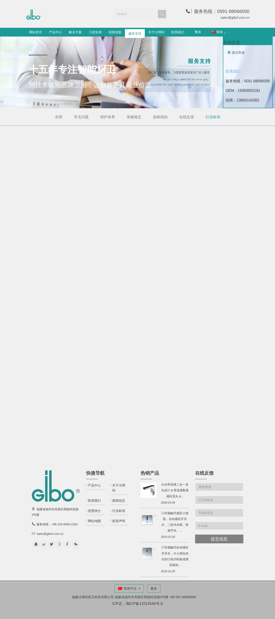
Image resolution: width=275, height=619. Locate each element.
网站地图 (94, 521)
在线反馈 (186, 117)
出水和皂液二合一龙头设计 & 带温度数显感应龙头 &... (175, 490)
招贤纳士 (94, 511)
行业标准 (212, 117)
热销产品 (150, 473)
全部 (58, 117)
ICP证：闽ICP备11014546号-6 (137, 604)
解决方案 (75, 32)
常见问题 (81, 117)
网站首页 (35, 32)
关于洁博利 (156, 32)
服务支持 (134, 32)
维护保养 (107, 117)
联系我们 (177, 32)
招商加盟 (115, 32)
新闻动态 (118, 500)
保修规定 (134, 117)
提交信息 (219, 539)
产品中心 (55, 32)
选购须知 (160, 117)
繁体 (198, 32)
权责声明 (118, 521)
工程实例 (95, 32)
